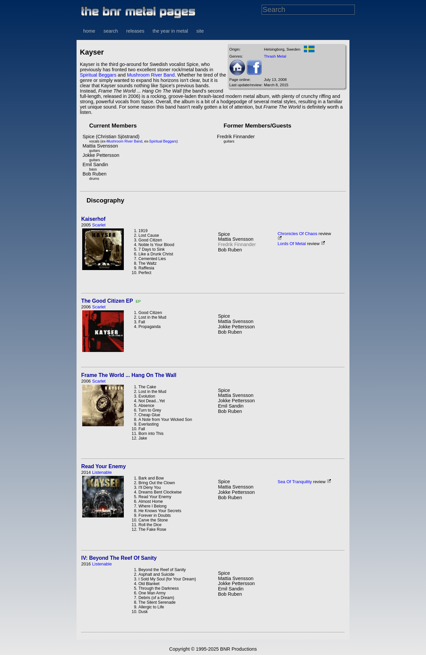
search (111, 31)
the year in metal (170, 31)
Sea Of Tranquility (295, 481)
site (200, 31)
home (89, 31)
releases (135, 31)
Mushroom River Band (151, 75)
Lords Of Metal (292, 243)
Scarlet (99, 224)
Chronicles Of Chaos (298, 233)
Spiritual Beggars (98, 75)
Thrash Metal (275, 56)
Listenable (102, 472)
